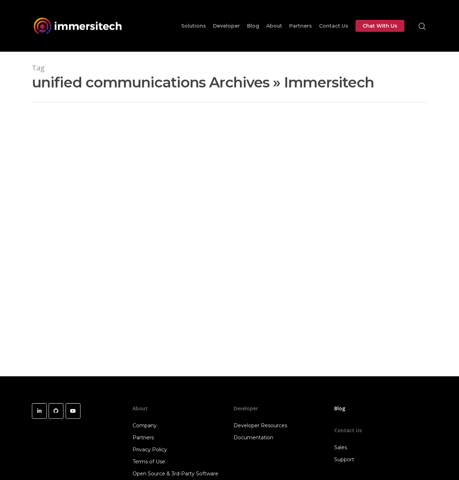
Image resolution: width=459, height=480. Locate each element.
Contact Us (333, 26)
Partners (300, 26)
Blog (253, 26)
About (274, 26)
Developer (226, 26)
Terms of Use (149, 461)
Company (145, 425)
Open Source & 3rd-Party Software (175, 473)
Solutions (193, 26)
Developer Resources (260, 425)
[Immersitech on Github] (56, 411)
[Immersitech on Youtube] (73, 411)
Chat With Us (380, 26)
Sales (340, 447)
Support (344, 459)
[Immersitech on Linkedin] (39, 411)
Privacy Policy (150, 449)
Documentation (253, 437)
